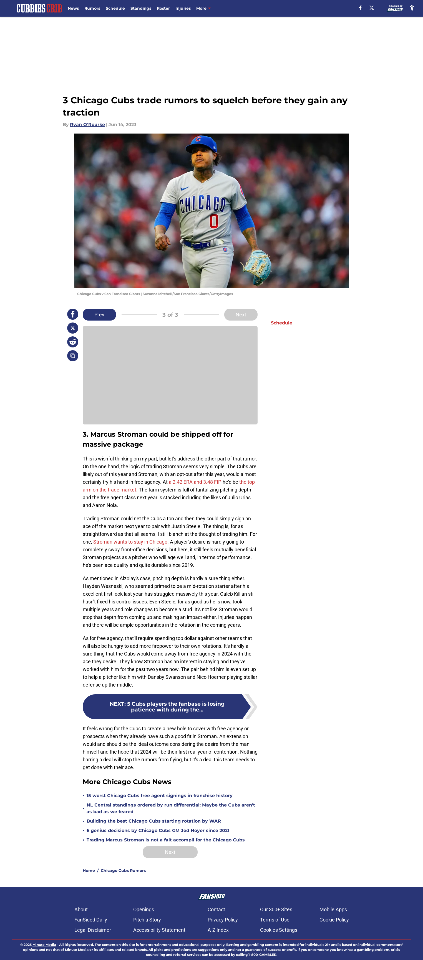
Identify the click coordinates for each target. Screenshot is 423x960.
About (81, 909)
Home (89, 870)
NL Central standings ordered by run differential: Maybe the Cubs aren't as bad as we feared (171, 808)
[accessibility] (412, 8)
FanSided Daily (90, 920)
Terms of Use (274, 920)
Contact (216, 909)
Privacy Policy (223, 920)
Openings (143, 909)
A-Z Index (218, 930)
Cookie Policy (334, 920)
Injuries (183, 8)
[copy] (72, 355)
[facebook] (360, 8)
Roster (163, 8)
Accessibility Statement (159, 930)
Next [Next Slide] (241, 315)
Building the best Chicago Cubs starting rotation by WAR (154, 821)
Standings (140, 8)
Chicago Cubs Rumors (123, 870)
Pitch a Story (147, 920)
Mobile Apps (333, 909)
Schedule (115, 8)
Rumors (92, 8)
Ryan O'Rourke (87, 124)
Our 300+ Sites (276, 909)
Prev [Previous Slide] (99, 315)
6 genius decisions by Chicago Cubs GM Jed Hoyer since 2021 (158, 830)
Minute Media (44, 945)
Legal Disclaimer (92, 930)
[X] (371, 8)
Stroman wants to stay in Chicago (130, 542)
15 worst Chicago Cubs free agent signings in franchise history (160, 795)
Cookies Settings (278, 930)
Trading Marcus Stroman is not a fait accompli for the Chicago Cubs (166, 840)
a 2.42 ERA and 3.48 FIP (194, 482)
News (73, 8)
